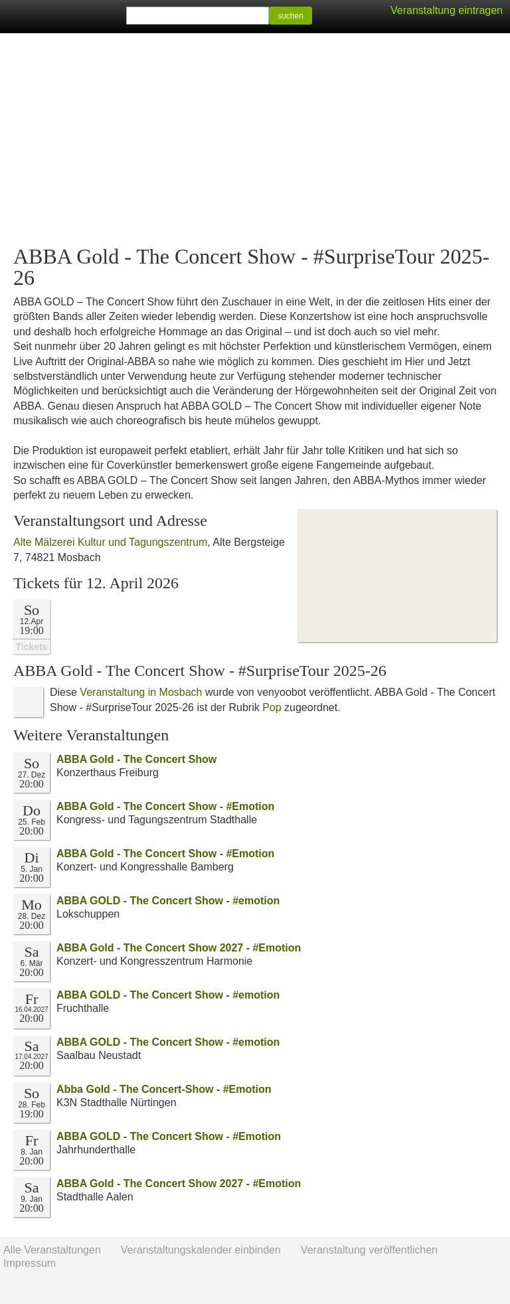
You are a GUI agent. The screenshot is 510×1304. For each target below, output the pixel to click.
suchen (290, 16)
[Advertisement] (255, 139)
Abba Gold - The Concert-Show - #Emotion (164, 1089)
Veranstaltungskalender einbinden (201, 1250)
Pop (271, 707)
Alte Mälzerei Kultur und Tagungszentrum (110, 542)
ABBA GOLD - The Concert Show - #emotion (168, 900)
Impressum (29, 1263)
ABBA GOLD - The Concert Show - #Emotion (168, 1136)
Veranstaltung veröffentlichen (369, 1250)
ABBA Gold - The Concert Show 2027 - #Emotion (178, 947)
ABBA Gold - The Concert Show (136, 759)
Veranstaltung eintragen (446, 10)
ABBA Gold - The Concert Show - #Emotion (165, 806)
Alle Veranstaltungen (52, 1250)
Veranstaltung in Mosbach (141, 692)
